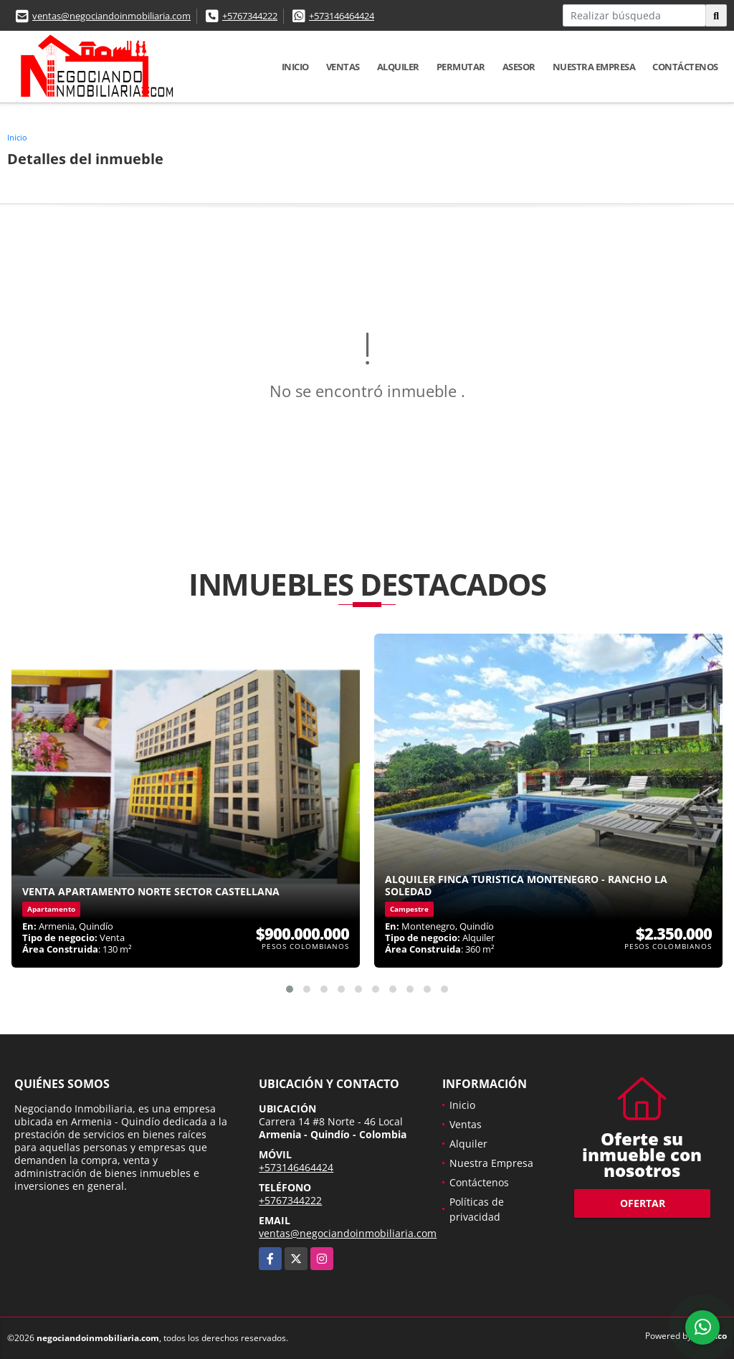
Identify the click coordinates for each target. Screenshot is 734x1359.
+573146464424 (341, 15)
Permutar (461, 66)
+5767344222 (249, 15)
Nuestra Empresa (594, 66)
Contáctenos (685, 66)
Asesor (518, 66)
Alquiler (398, 66)
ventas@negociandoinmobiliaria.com (111, 15)
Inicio (295, 66)
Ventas (343, 66)
